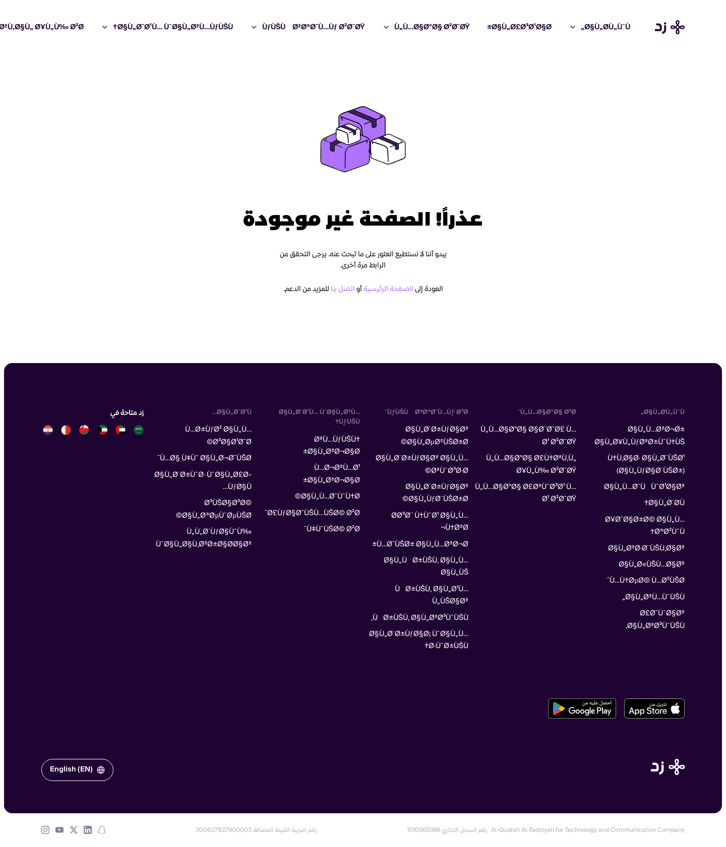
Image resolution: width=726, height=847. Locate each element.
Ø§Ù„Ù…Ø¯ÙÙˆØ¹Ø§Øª (644, 487)
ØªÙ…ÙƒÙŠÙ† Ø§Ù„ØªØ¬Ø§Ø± (331, 446)
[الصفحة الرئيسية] (668, 767)
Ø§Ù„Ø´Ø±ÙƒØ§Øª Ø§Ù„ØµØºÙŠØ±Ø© (434, 436)
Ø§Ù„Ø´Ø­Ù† (664, 503)
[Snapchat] (102, 830)
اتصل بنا (343, 289)
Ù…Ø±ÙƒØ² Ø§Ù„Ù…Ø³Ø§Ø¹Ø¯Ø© (218, 436)
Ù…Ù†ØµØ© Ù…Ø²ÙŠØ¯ (646, 581)
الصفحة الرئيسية (388, 289)
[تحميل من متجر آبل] (654, 708)
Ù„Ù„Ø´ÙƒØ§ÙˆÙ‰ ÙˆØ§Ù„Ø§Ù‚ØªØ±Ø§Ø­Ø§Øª (204, 538)
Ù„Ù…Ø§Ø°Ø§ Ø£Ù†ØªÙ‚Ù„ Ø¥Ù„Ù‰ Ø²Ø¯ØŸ (531, 464)
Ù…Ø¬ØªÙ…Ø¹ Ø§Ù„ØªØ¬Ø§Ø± (331, 474)
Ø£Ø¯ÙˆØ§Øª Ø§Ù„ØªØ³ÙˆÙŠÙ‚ (655, 619)
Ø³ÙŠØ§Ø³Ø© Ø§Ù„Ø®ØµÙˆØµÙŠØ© (214, 509)
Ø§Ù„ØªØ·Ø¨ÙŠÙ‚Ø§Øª (646, 548)
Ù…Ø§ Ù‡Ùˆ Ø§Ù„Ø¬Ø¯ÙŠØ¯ (204, 458)
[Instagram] (45, 830)
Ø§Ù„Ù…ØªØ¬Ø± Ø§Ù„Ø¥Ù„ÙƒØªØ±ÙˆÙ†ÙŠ (639, 436)
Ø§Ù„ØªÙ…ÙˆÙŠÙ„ (653, 597)
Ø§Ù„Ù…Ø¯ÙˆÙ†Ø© (327, 496)
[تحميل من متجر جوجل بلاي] (582, 708)
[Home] (670, 27)
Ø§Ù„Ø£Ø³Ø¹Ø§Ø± (519, 27)
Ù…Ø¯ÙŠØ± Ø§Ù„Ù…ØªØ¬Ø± (420, 544)
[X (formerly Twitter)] (74, 830)
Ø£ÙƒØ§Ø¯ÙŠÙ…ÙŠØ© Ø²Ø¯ (312, 513)
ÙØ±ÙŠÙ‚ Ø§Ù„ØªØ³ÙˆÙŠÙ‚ (419, 618)
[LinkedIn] (88, 830)
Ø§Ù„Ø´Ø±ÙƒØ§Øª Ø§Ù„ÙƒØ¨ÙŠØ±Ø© (435, 493)
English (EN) (77, 769)
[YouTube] (59, 830)
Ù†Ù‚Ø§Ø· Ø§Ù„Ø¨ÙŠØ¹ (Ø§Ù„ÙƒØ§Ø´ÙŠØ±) (646, 464)
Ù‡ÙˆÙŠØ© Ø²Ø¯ (332, 529)
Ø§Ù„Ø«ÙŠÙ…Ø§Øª (652, 564)
